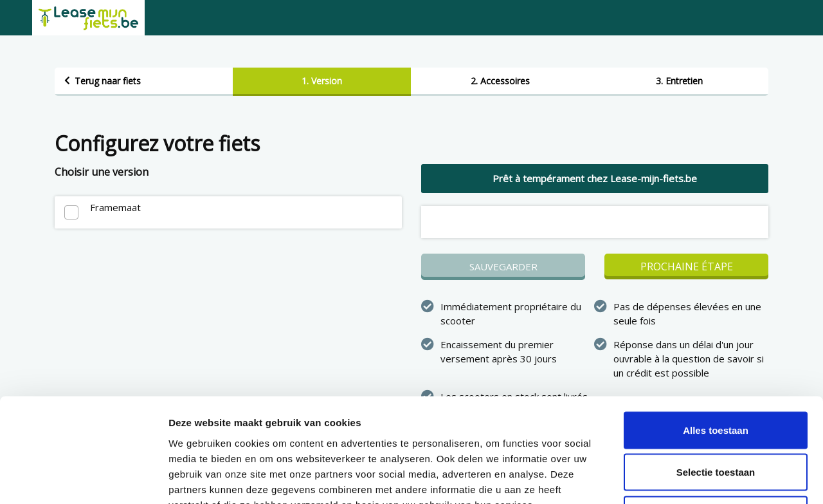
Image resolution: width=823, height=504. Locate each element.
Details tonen (694, 478)
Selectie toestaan (715, 377)
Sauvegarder (503, 266)
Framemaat (115, 207)
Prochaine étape (686, 266)
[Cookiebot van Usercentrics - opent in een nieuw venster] (83, 479)
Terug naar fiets (108, 81)
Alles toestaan (715, 335)
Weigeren (715, 419)
